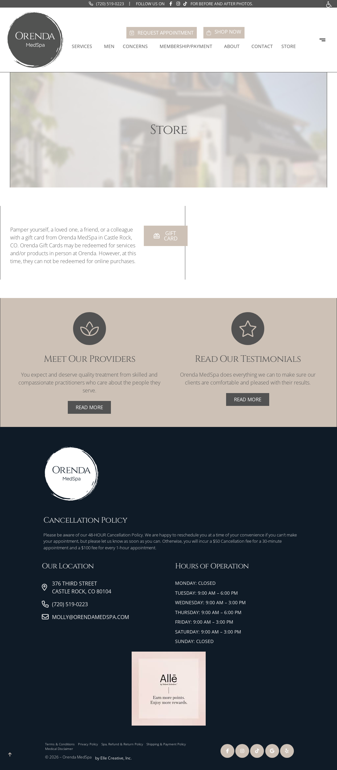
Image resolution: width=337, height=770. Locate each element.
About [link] (233, 46)
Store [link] (290, 46)
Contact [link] (262, 46)
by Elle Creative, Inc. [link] (113, 758)
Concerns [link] (137, 46)
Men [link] (109, 46)
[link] (106, 4)
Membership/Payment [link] (188, 46)
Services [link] (83, 46)
